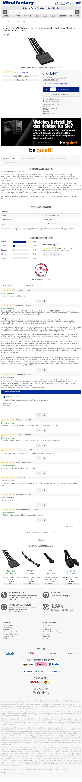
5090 (45, 16)
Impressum (47, 625)
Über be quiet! (8, 163)
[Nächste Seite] (79, 526)
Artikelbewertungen (28, 158)
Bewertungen (24, 72)
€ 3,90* (57, 84)
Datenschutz (47, 630)
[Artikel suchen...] (42, 12)
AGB (44, 628)
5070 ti (17, 16)
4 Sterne (3, 246)
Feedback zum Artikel (51, 101)
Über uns (46, 634)
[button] (5, 12)
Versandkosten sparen (51, 99)
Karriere (45, 638)
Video (43, 158)
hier (64, 769)
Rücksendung (7, 628)
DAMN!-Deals (52, 8)
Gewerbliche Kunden (10, 634)
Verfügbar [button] (7, 34)
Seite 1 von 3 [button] (70, 526)
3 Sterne (3, 250)
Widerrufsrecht (8, 625)
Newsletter (6, 638)
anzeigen (70, 248)
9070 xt (27, 16)
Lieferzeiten (6, 630)
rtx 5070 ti (74, 16)
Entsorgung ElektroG (10, 632)
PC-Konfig (28, 8)
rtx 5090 (62, 16)
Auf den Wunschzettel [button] (61, 94)
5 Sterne (3, 241)
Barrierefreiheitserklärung (51, 632)
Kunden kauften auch (57, 158)
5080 (37, 16)
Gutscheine (46, 636)
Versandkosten (61, 78)
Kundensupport (8, 636)
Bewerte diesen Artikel (51, 254)
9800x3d (6, 16)
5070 (53, 16)
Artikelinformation (9, 158)
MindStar (39, 8)
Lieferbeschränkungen (50, 80)
